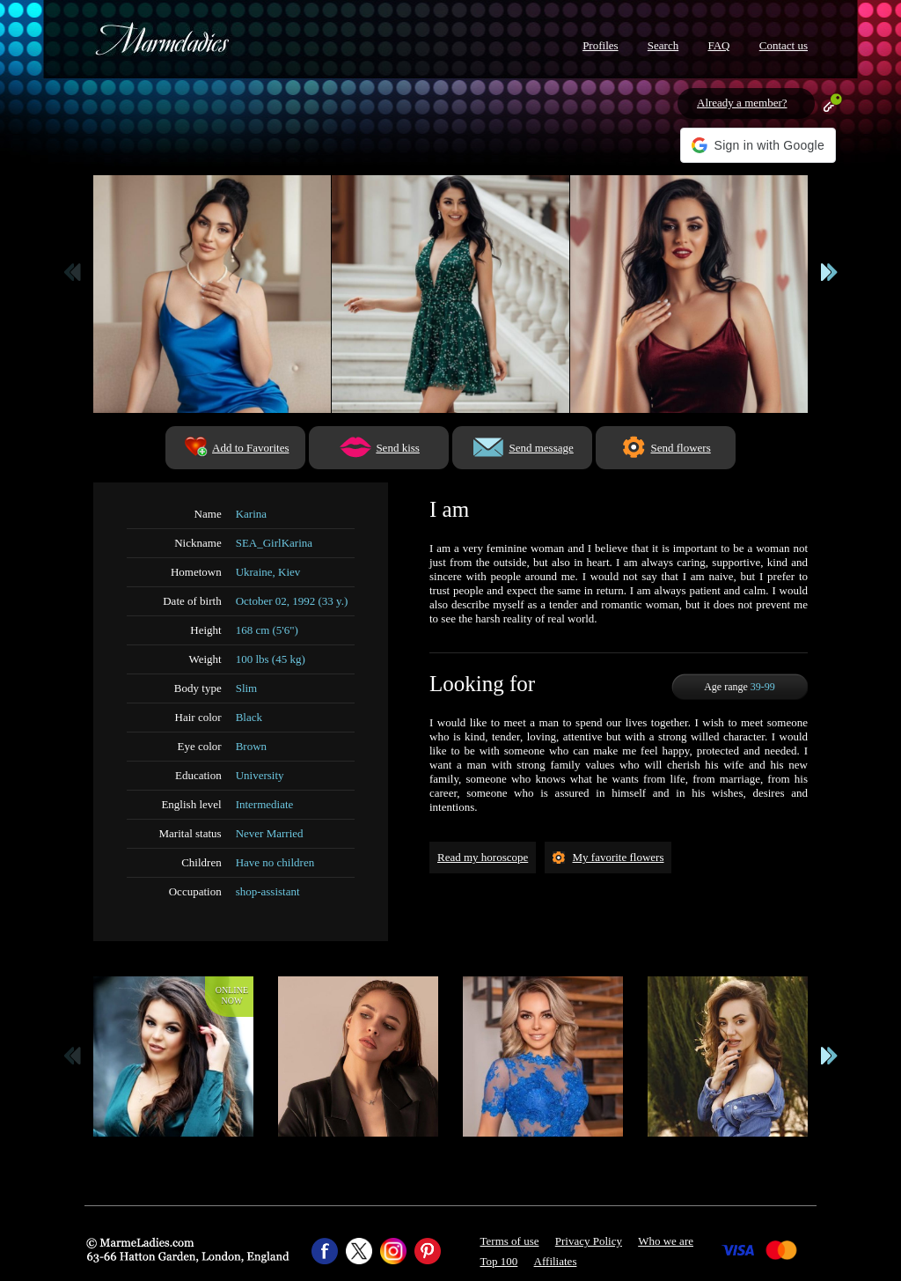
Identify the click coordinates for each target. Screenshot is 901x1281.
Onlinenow (232, 995)
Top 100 (499, 1261)
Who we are (665, 1241)
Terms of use (509, 1241)
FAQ (718, 45)
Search (663, 45)
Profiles (600, 45)
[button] (758, 145)
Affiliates (555, 1261)
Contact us (783, 45)
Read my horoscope (482, 857)
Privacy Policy (588, 1241)
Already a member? (742, 102)
